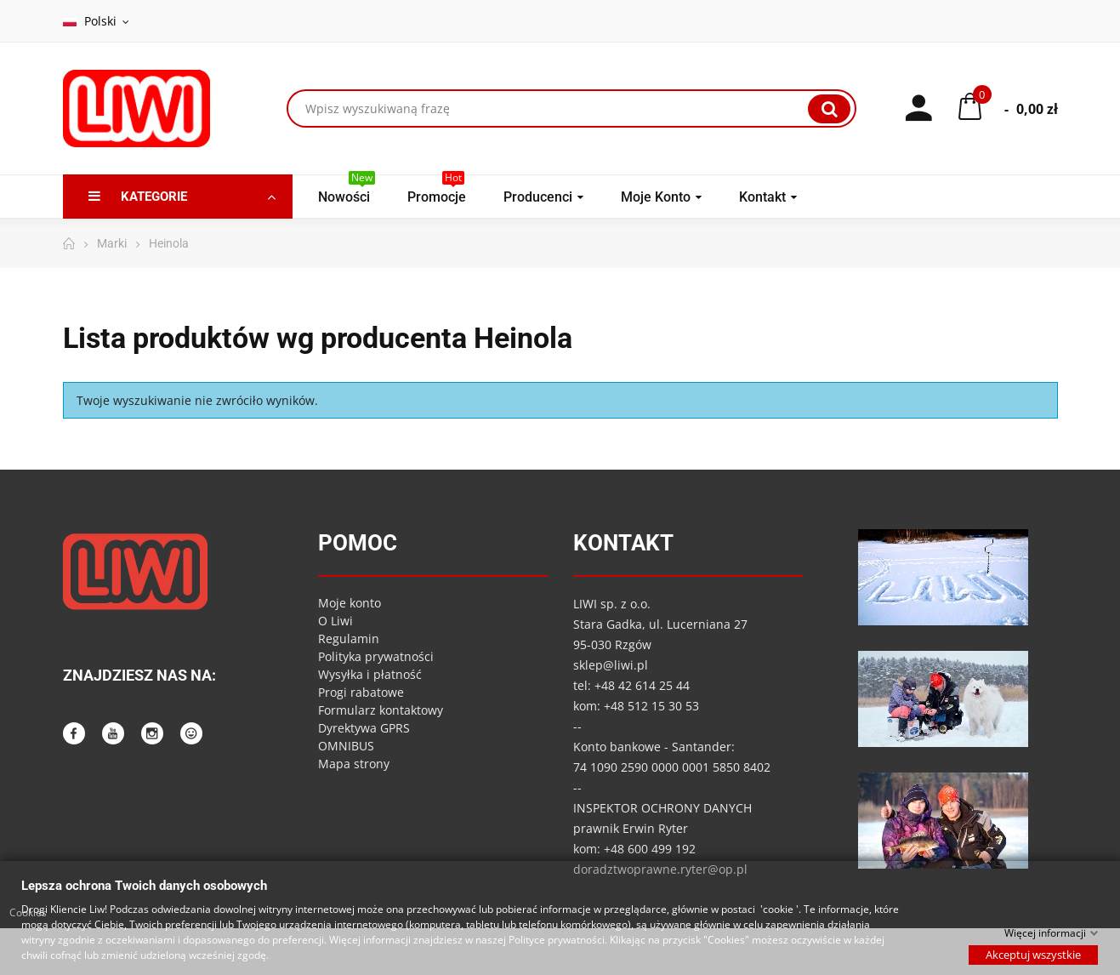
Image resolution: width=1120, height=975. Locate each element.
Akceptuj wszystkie (1033, 953)
